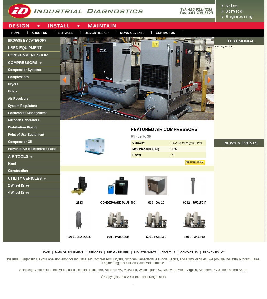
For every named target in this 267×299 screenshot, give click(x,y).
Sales (232, 6)
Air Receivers (18, 98)
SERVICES (95, 252)
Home (15, 32)
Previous (65, 80)
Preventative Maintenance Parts (32, 149)
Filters (13, 91)
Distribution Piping (22, 127)
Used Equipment (25, 48)
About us (39, 32)
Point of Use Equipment (26, 134)
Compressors (18, 77)
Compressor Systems (24, 70)
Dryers (13, 84)
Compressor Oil (20, 142)
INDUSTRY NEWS (145, 252)
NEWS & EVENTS (132, 32)
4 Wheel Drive (18, 193)
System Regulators (22, 106)
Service (234, 11)
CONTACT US (189, 252)
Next (209, 80)
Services (65, 32)
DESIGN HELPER (118, 252)
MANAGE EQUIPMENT (69, 252)
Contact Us (165, 32)
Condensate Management (27, 113)
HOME (46, 252)
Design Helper (97, 32)
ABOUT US (168, 252)
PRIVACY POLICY (214, 252)
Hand (12, 163)
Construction (18, 171)
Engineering (239, 16)
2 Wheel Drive (18, 185)
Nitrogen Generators (23, 120)
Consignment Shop (28, 55)
